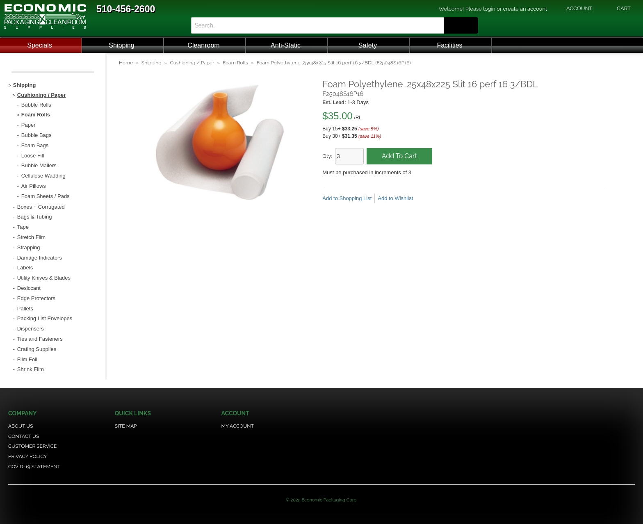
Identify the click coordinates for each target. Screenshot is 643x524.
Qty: (327, 156)
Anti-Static (286, 45)
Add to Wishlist (395, 198)
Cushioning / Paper (192, 63)
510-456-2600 (125, 9)
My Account (237, 426)
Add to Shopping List (347, 198)
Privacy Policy (27, 456)
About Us (20, 426)
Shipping (121, 45)
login (489, 9)
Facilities (449, 45)
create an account (525, 9)
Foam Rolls (235, 63)
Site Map (126, 426)
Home (126, 63)
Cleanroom (203, 45)
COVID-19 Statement (34, 466)
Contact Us (23, 436)
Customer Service (32, 446)
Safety (367, 45)
